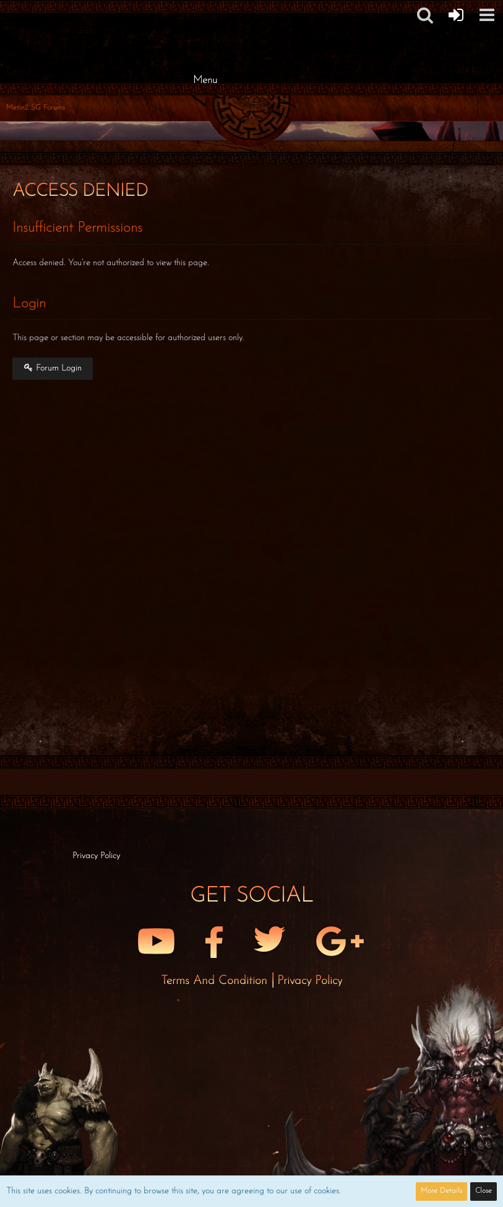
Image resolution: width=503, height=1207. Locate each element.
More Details (441, 1191)
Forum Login (53, 367)
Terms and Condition (216, 981)
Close (483, 1191)
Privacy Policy (309, 981)
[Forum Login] (456, 14)
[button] (487, 14)
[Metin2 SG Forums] (205, 12)
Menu (205, 80)
